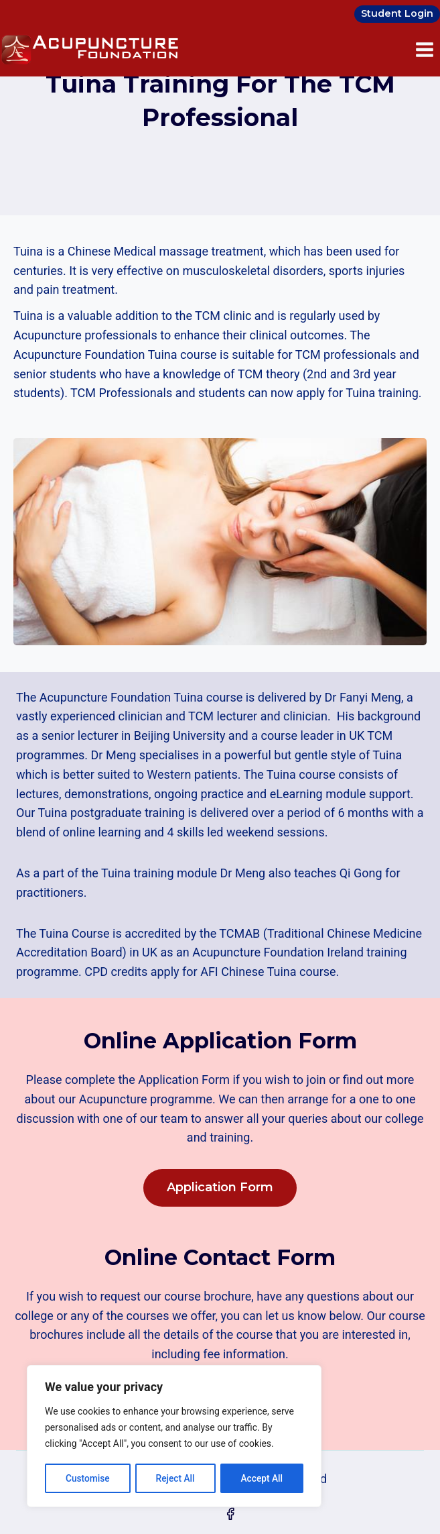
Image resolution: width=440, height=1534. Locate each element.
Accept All (261, 1478)
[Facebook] (230, 1513)
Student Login (397, 13)
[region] (174, 1436)
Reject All (175, 1478)
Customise (87, 1478)
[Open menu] (424, 49)
